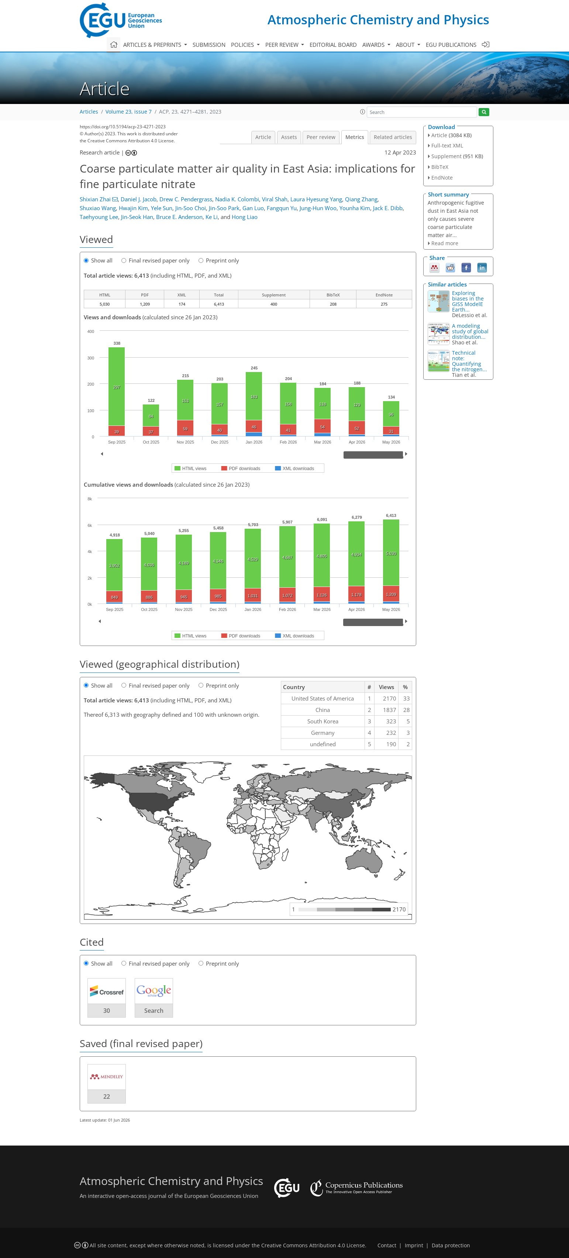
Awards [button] (374, 44)
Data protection (451, 1245)
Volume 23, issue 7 (129, 111)
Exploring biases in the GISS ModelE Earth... (468, 301)
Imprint (414, 1245)
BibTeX (439, 166)
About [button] (406, 44)
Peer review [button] (282, 44)
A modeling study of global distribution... (470, 331)
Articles (89, 111)
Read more (444, 243)
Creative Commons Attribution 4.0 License (313, 1245)
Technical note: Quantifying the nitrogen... (469, 361)
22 (106, 1096)
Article (263, 137)
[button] (362, 111)
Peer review (321, 137)
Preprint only (219, 260)
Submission (209, 44)
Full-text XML (447, 145)
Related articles (393, 137)
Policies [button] (243, 44)
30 (106, 1011)
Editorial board (333, 44)
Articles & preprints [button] (153, 44)
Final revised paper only (155, 260)
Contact (386, 1245)
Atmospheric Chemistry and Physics (378, 19)
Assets (289, 137)
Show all (98, 260)
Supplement (446, 156)
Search (153, 1011)
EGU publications (451, 44)
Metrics (354, 137)
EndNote (442, 177)
